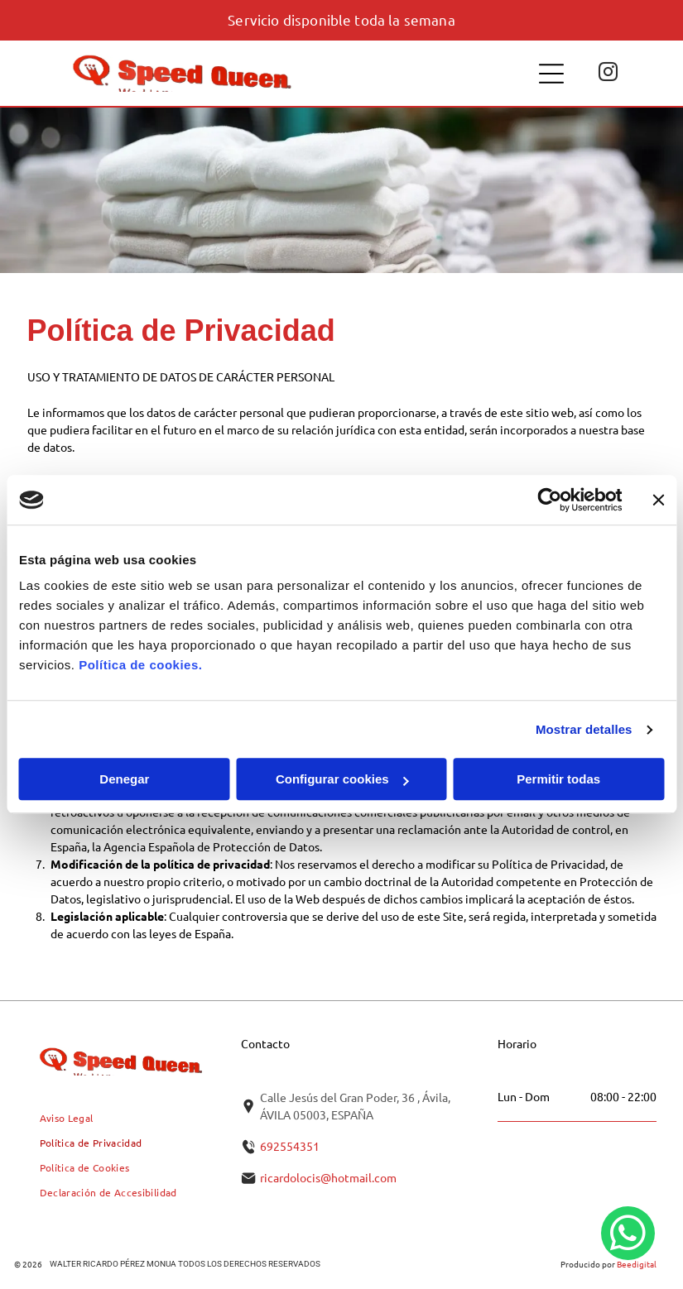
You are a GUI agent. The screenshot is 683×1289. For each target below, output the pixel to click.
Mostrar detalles (584, 729)
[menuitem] (66, 1117)
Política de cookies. (140, 666)
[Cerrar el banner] (658, 500)
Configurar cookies (342, 780)
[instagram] (608, 73)
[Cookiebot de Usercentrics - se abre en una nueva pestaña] (549, 499)
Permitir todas (558, 780)
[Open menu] (551, 73)
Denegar (124, 780)
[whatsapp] (628, 1235)
